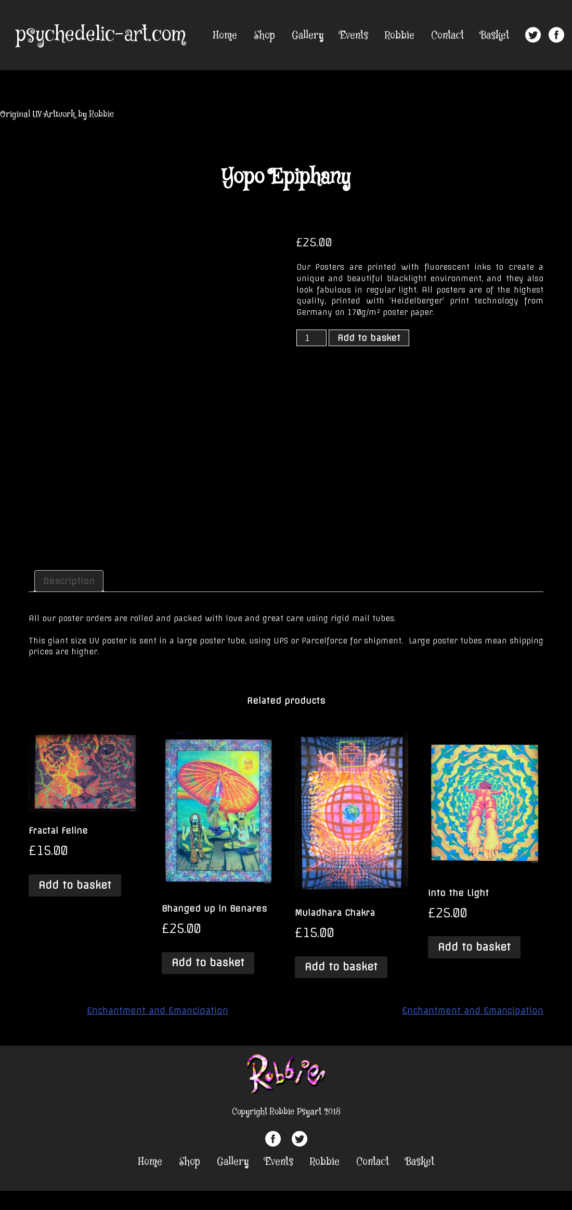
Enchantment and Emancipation (157, 1010)
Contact (447, 36)
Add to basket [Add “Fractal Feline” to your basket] (74, 885)
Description (69, 581)
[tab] (68, 581)
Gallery (307, 36)
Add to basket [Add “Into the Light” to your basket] (474, 947)
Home (225, 36)
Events (354, 36)
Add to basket (368, 338)
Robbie (399, 36)
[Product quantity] (311, 338)
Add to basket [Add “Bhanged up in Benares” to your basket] (208, 962)
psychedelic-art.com (101, 34)
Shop (264, 36)
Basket (494, 36)
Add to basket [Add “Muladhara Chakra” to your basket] (341, 967)
